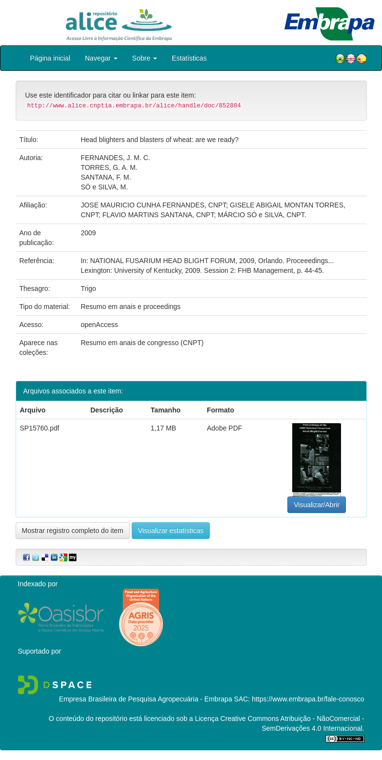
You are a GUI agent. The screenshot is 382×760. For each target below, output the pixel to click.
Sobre (144, 58)
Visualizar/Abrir (317, 505)
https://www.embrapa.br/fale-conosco (308, 699)
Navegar (101, 58)
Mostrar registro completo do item (73, 530)
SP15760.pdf (40, 428)
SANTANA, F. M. (105, 177)
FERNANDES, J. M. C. (115, 158)
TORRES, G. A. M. (108, 167)
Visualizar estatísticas (170, 530)
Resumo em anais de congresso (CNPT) (141, 343)
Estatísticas (189, 58)
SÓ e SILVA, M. (104, 187)
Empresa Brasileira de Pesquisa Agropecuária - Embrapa (145, 699)
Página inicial (50, 58)
